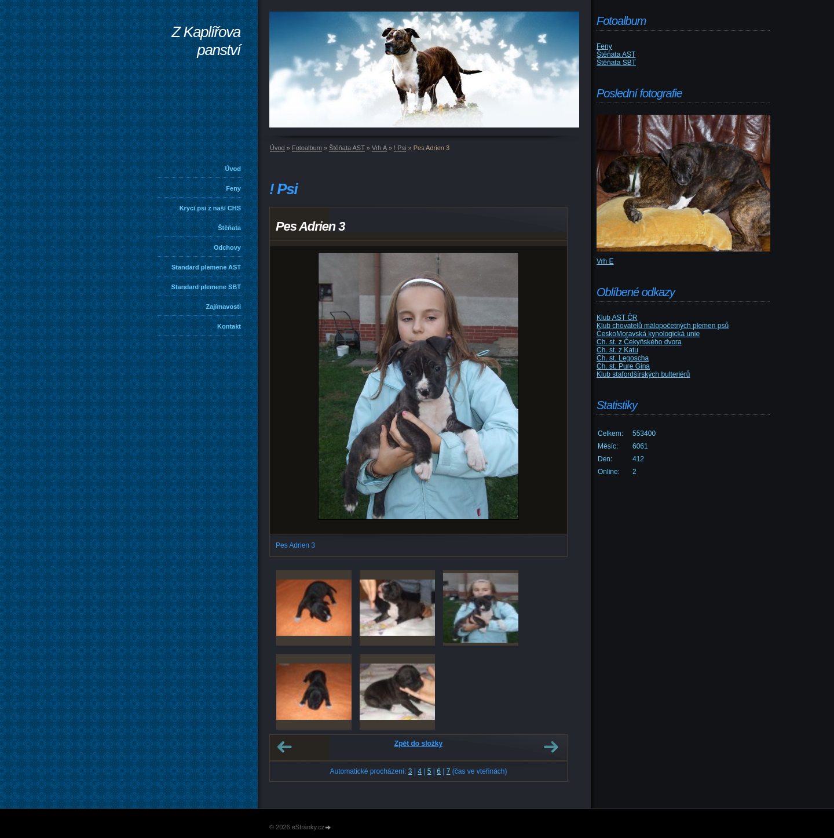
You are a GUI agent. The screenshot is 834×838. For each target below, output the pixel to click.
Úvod (233, 168)
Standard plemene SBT (206, 286)
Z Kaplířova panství (205, 41)
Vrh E (605, 261)
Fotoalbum (307, 147)
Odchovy (227, 247)
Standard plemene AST (206, 267)
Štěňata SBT (616, 63)
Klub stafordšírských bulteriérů (643, 374)
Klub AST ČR (617, 318)
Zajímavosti (223, 306)
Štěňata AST (347, 147)
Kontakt (229, 326)
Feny (233, 188)
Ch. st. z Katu (617, 350)
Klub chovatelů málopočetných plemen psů (663, 326)
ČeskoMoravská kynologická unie (648, 334)
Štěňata (229, 227)
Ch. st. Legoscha (623, 358)
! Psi (400, 147)
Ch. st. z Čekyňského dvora (639, 342)
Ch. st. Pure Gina (623, 366)
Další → (550, 747)
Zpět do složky (418, 743)
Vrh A (379, 147)
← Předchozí (284, 747)
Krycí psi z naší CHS (210, 208)
